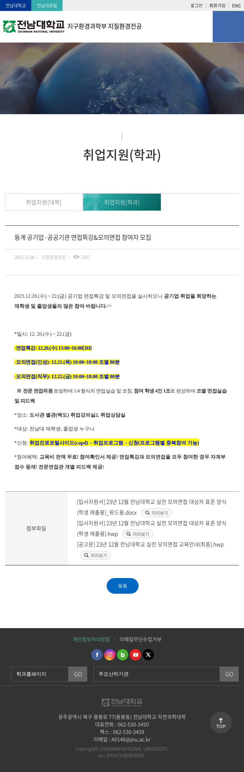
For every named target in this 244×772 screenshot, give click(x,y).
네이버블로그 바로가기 (122, 654)
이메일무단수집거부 (140, 639)
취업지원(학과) (122, 202)
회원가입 (217, 5)
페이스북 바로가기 (97, 654)
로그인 (197, 5)
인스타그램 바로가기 (109, 654)
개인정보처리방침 (91, 639)
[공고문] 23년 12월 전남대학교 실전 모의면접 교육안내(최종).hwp (150, 544)
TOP (221, 726)
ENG (236, 5)
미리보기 (160, 513)
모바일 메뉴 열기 (228, 26)
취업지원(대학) (44, 202)
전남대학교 (16, 5)
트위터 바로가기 (148, 654)
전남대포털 (47, 5)
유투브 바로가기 (135, 654)
